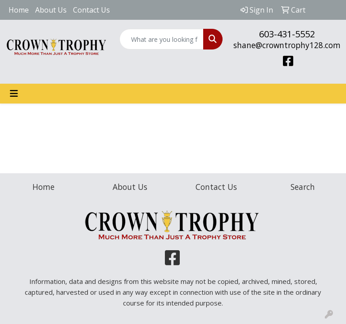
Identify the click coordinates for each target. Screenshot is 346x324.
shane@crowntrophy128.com (287, 45)
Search (303, 186)
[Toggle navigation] (14, 93)
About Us (51, 10)
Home (19, 10)
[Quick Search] (161, 39)
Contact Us (91, 10)
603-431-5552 (287, 34)
